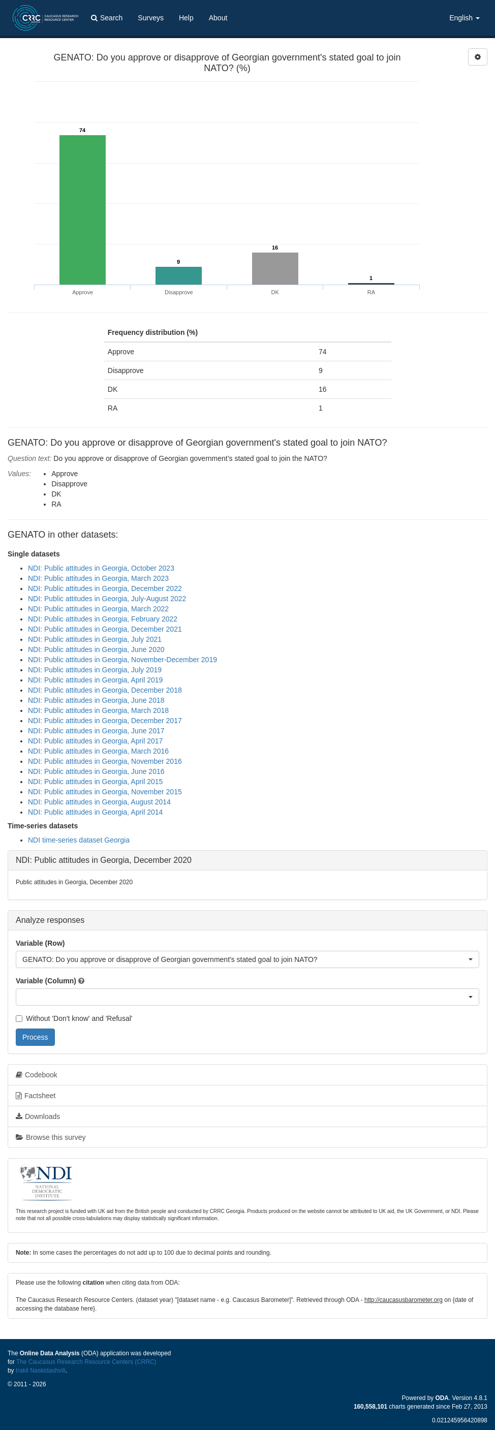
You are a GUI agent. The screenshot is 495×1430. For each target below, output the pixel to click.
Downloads (38, 1116)
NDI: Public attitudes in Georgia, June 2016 (96, 771)
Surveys (151, 18)
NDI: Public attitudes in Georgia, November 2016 (105, 761)
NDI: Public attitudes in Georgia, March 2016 (98, 751)
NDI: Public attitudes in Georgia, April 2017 (95, 741)
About (218, 18)
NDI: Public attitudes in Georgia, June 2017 (96, 731)
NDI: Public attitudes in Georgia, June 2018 (96, 700)
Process (35, 1037)
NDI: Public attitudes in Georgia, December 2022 (105, 588)
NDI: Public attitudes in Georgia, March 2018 (98, 710)
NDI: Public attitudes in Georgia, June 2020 (96, 649)
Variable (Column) (46, 981)
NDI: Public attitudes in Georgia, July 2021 (95, 639)
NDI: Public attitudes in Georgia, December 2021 (105, 629)
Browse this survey (50, 1137)
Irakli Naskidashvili (41, 1370)
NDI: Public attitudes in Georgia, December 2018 (105, 690)
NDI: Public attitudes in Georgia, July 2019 (95, 670)
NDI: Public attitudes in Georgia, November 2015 (105, 792)
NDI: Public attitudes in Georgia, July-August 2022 (107, 599)
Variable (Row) (40, 943)
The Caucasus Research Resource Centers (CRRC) (86, 1361)
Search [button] (106, 18)
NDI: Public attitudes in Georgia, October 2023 (101, 568)
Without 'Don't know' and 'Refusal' (74, 1018)
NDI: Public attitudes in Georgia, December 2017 (105, 721)
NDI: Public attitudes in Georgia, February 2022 (102, 619)
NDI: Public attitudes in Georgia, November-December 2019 (122, 660)
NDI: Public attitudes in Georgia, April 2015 (95, 782)
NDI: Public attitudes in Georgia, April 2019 (95, 680)
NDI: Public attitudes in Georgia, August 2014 (99, 802)
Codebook (36, 1075)
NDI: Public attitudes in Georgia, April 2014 (95, 812)
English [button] (464, 18)
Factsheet (35, 1096)
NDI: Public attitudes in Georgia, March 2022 (98, 609)
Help (186, 18)
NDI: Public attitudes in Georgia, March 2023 (98, 578)
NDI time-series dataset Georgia (79, 840)
